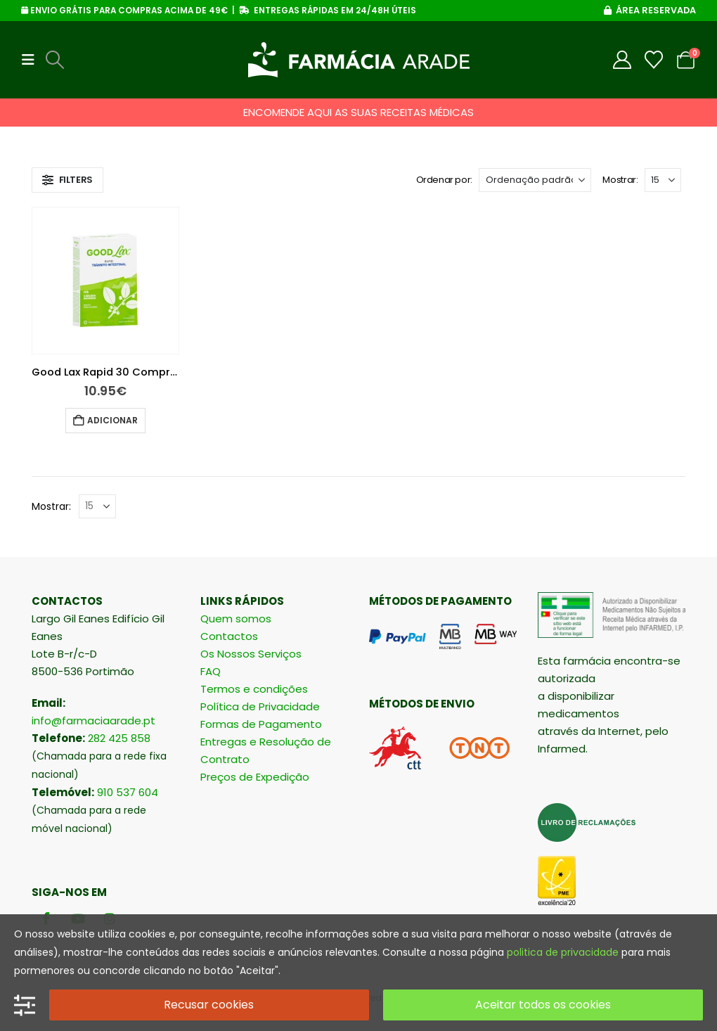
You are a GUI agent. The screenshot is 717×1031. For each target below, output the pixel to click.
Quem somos (235, 618)
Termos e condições (254, 688)
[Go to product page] (105, 280)
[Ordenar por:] (535, 180)
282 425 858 (119, 738)
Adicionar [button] (112, 420)
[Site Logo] (359, 59)
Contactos (229, 636)
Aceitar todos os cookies (543, 1005)
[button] (32, 60)
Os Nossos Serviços (251, 653)
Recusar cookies (209, 1005)
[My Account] (622, 60)
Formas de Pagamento (261, 724)
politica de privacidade (563, 952)
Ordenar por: (444, 179)
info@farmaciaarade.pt (93, 720)
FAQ (210, 671)
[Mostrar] (663, 180)
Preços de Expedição (254, 776)
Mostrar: (620, 179)
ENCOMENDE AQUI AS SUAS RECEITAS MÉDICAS (358, 112)
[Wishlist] (654, 60)
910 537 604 (127, 792)
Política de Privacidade (260, 706)
